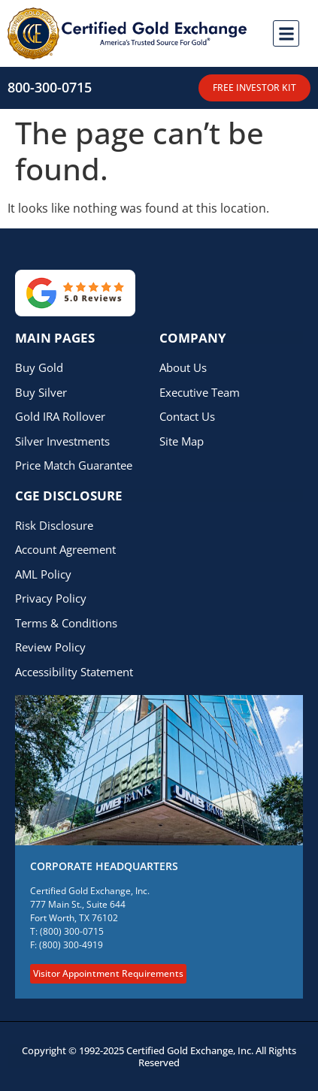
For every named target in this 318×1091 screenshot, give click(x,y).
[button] (286, 33)
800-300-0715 (50, 87)
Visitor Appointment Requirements (108, 973)
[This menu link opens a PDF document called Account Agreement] (152, 549)
